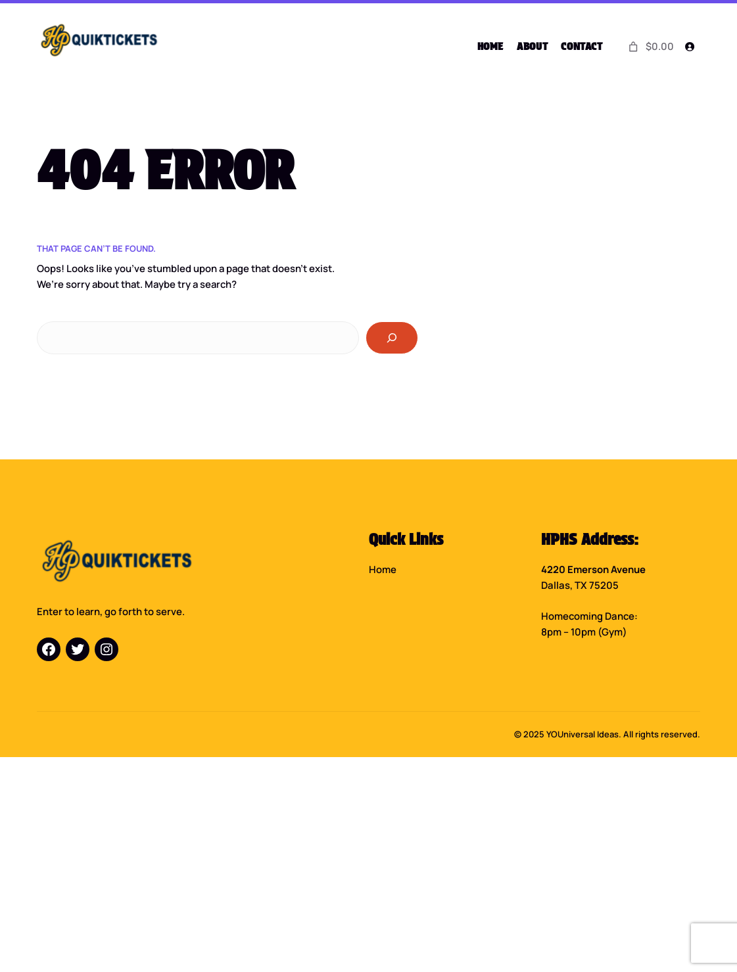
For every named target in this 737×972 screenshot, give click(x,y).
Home (382, 568)
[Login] (689, 46)
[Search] (392, 337)
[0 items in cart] (650, 46)
